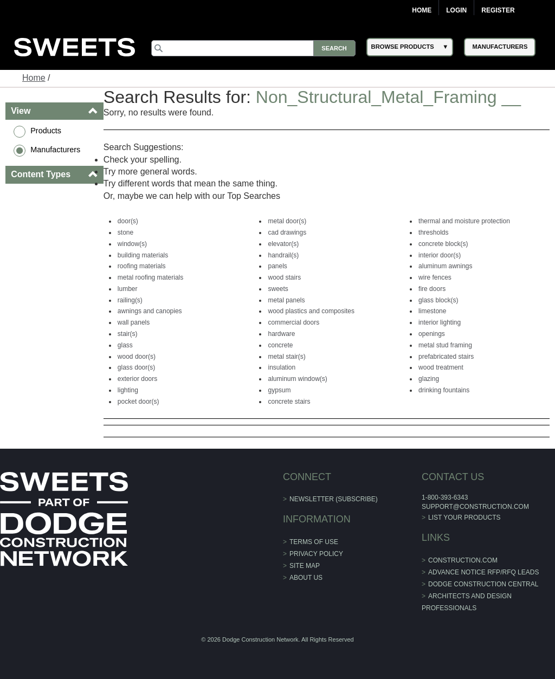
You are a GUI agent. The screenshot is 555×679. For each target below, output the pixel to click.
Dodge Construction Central (483, 584)
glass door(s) (136, 367)
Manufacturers (55, 149)
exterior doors (137, 379)
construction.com (463, 560)
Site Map (304, 566)
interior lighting (439, 322)
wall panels (134, 322)
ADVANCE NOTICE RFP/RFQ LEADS (483, 572)
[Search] (253, 48)
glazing (428, 379)
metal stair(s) (286, 356)
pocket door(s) (138, 401)
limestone (432, 311)
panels (277, 266)
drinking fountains (443, 390)
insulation (281, 367)
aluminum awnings (445, 266)
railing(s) (130, 300)
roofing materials (142, 266)
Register (497, 10)
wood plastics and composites (311, 311)
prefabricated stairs (446, 356)
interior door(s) (439, 255)
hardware (281, 334)
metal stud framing (445, 345)
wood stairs (284, 277)
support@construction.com (475, 506)
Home (421, 10)
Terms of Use (313, 542)
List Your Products (464, 517)
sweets (278, 289)
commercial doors (293, 322)
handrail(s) (283, 255)
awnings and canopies (150, 311)
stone (125, 232)
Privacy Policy (316, 554)
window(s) (132, 244)
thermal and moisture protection (464, 221)
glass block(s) (438, 300)
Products (45, 130)
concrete (280, 345)
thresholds (433, 232)
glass (125, 345)
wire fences (434, 277)
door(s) (128, 221)
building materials (143, 255)
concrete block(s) (443, 244)
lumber (128, 289)
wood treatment (440, 367)
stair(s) (128, 334)
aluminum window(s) (297, 379)
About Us (305, 577)
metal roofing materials (150, 277)
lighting (128, 390)
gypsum (279, 390)
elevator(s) (283, 244)
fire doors (432, 289)
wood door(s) (137, 356)
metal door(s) (287, 221)
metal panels (286, 300)
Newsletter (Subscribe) (333, 499)
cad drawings (287, 232)
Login (456, 10)
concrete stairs (289, 401)
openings (431, 334)
